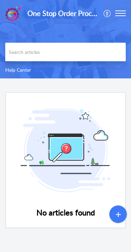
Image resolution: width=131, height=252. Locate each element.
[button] (107, 13)
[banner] (65, 39)
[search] (65, 52)
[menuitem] (107, 13)
